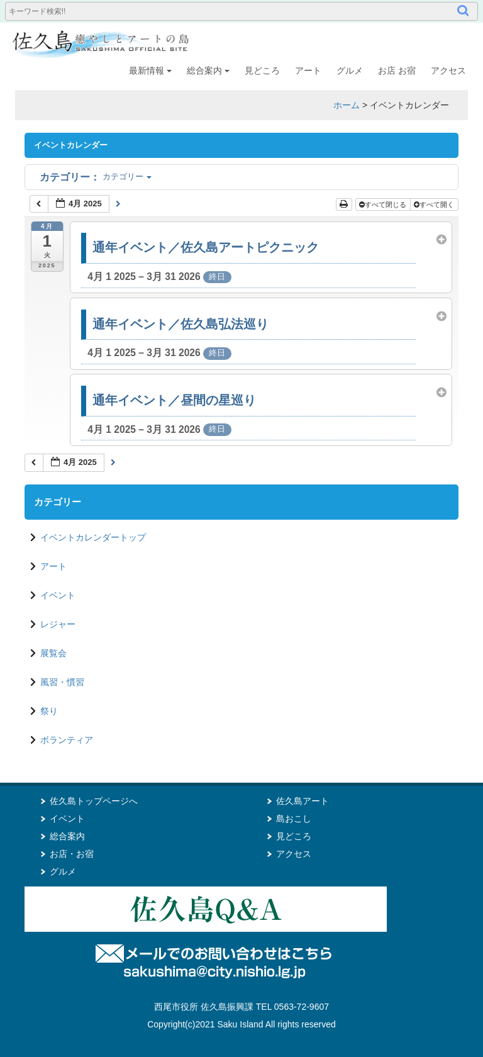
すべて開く (435, 204)
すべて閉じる (383, 204)
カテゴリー (96, 176)
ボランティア (66, 740)
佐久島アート (302, 801)
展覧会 (53, 653)
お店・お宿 (72, 854)
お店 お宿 (397, 70)
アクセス (448, 70)
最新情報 (150, 70)
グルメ (349, 70)
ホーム (346, 105)
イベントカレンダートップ (93, 537)
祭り (49, 711)
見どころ (262, 70)
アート (308, 70)
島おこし (293, 819)
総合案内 (208, 70)
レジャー (57, 624)
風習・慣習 (62, 682)
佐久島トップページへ (94, 801)
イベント (57, 595)
